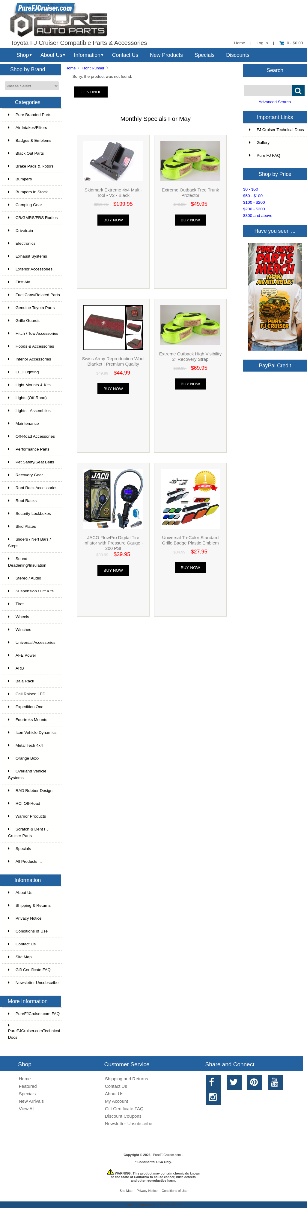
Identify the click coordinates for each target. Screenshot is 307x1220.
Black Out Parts (26, 153)
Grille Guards (24, 320)
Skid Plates (22, 526)
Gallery (259, 142)
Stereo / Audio (24, 578)
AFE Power (22, 655)
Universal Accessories (31, 642)
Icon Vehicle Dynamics (32, 732)
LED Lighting (23, 372)
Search (275, 70)
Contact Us (125, 55)
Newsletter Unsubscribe (33, 982)
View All (26, 1108)
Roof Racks (22, 500)
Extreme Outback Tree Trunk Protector (190, 192)
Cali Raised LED (27, 694)
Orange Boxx (23, 758)
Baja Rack (21, 681)
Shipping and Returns (126, 1078)
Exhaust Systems (27, 256)
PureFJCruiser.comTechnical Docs (34, 1031)
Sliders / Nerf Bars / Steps (29, 542)
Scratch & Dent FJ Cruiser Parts (28, 832)
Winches (19, 629)
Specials (205, 55)
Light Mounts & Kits (29, 385)
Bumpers (20, 179)
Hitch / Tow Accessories (33, 333)
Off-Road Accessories (31, 436)
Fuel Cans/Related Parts (34, 295)
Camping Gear (25, 205)
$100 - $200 (254, 202)
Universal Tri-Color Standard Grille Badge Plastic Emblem (190, 540)
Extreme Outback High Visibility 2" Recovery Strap (190, 356)
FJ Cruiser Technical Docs (276, 129)
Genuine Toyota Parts (31, 307)
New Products (166, 55)
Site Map (20, 957)
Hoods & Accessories (31, 346)
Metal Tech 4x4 (25, 745)
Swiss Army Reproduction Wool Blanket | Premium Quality (113, 361)
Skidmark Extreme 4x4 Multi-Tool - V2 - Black (113, 192)
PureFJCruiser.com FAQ (34, 1013)
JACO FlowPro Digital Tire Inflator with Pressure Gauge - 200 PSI (113, 543)
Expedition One (25, 707)
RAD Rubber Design (30, 790)
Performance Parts (28, 449)
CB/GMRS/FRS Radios (33, 217)
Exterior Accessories (30, 269)
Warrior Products (27, 816)
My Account (116, 1101)
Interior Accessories (29, 359)
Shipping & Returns (29, 905)
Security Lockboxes (29, 513)
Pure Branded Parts (29, 114)
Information (87, 55)
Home (239, 43)
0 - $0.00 (291, 43)
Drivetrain (20, 230)
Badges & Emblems (29, 140)
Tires (16, 604)
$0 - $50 (250, 189)
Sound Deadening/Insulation (27, 562)
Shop (22, 55)
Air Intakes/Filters (27, 127)
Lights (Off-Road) (27, 397)
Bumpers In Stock (28, 192)
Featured (28, 1086)
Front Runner (93, 68)
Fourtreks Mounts (27, 719)
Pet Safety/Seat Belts (31, 462)
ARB (16, 668)
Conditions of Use (28, 931)
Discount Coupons (123, 1116)
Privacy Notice (25, 918)
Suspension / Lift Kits (31, 591)
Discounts (237, 55)
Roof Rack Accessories (33, 488)
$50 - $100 (253, 196)
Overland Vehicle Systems (27, 774)
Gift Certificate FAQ (29, 970)
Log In (262, 43)
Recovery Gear (25, 475)
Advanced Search (275, 102)
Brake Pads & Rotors (31, 166)
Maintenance (23, 423)
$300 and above (258, 215)
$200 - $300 (254, 209)
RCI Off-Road (24, 803)
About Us (51, 55)
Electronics (21, 243)
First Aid (19, 282)
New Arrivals (31, 1101)
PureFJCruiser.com (167, 1155)
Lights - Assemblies (29, 410)
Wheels (18, 616)
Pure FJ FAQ (264, 155)
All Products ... (25, 861)
